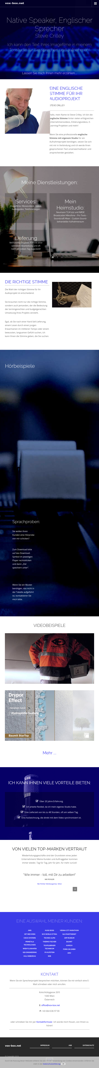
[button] (75, 889)
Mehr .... (49, 752)
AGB (70, 1045)
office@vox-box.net (50, 1005)
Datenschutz (88, 1045)
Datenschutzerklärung (51, 1064)
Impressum (45, 1045)
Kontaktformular (44, 1021)
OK (63, 1064)
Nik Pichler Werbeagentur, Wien (49, 884)
